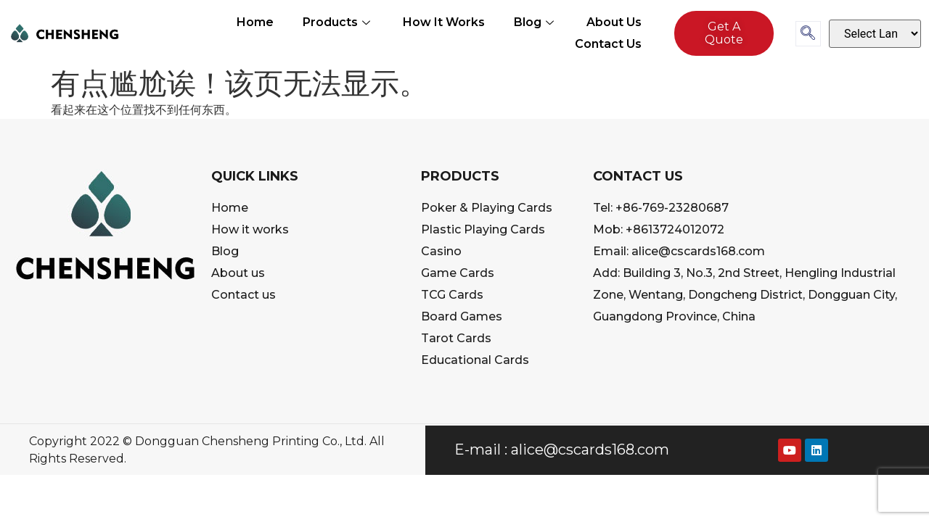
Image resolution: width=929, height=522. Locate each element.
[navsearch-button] (808, 33)
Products (338, 22)
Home (255, 22)
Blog (535, 22)
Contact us (608, 44)
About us (614, 22)
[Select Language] (875, 34)
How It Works (444, 22)
